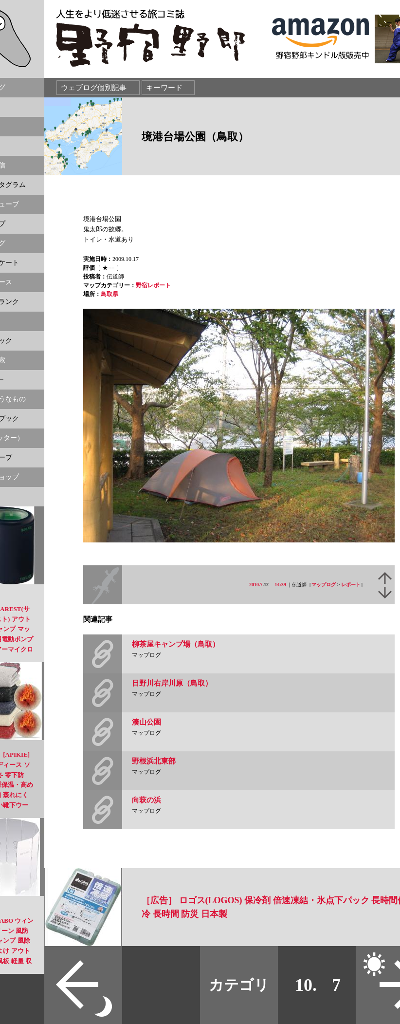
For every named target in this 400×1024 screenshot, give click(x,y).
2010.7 (256, 584)
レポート (351, 584)
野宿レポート (153, 285)
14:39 (280, 584)
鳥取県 (109, 294)
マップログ (323, 584)
